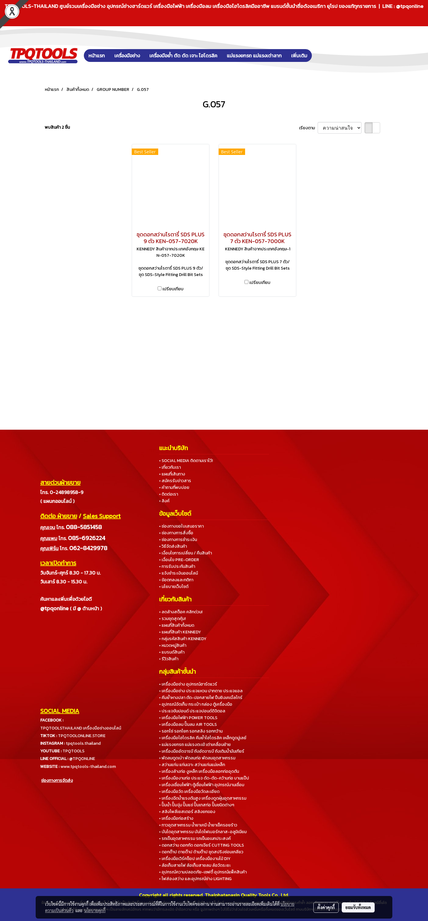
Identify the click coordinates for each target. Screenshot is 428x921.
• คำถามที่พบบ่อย (174, 487)
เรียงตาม (308, 128)
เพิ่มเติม (299, 55)
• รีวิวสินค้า (168, 659)
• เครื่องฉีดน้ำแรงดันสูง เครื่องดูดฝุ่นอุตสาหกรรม (202, 798)
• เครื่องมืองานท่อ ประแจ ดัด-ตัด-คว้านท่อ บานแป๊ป (204, 778)
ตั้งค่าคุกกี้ (326, 907)
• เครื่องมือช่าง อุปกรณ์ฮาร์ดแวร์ (188, 684)
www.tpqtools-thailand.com (88, 766)
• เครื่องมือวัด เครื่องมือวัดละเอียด (189, 791)
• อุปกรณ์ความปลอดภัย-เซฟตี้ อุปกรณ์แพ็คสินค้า (203, 872)
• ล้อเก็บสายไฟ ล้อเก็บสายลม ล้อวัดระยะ (195, 865)
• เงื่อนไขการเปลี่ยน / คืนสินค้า (185, 553)
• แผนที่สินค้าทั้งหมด (176, 625)
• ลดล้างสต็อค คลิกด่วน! (180, 612)
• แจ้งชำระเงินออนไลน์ (178, 573)
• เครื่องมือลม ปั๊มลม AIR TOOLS (188, 724)
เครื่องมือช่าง (127, 55)
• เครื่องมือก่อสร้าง (176, 818)
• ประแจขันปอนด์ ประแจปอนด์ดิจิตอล (192, 711)
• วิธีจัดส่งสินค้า (173, 546)
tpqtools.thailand (83, 743)
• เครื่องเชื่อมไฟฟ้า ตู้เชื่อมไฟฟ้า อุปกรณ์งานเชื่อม (201, 785)
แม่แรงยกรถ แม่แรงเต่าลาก (254, 55)
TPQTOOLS (73, 751)
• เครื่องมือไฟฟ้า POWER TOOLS (188, 718)
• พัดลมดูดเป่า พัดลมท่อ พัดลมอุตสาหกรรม (197, 758)
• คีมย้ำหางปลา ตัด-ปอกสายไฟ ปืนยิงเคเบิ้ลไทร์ (200, 697)
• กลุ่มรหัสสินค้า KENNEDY (182, 639)
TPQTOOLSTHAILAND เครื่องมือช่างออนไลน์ (80, 728)
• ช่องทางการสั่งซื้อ (176, 533)
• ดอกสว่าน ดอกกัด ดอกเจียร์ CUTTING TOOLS (201, 845)
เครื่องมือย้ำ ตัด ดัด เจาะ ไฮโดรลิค (183, 55)
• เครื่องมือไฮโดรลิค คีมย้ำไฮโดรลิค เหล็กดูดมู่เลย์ (202, 738)
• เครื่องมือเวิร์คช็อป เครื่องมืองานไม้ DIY (194, 858)
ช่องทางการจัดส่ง (57, 780)
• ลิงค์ (164, 501)
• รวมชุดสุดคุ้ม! (172, 618)
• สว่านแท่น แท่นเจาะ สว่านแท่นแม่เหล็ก (192, 765)
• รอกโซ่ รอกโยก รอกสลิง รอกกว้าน (191, 731)
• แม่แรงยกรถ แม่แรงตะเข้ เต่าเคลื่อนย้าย (195, 744)
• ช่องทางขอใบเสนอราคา (181, 526)
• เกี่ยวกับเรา (170, 467)
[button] (321, 55)
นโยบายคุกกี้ (94, 910)
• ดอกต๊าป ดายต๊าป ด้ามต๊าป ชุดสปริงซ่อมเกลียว (201, 852)
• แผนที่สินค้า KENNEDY (180, 632)
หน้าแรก (96, 55)
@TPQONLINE (82, 758)
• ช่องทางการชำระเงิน (178, 539)
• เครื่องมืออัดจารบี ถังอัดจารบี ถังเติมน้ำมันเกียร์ (201, 751)
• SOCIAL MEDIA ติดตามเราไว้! (186, 460)
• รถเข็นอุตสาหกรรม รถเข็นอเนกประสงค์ (195, 838)
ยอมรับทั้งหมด (358, 907)
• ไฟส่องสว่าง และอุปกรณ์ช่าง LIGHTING (195, 879)
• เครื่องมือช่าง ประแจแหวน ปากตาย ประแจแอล (201, 691)
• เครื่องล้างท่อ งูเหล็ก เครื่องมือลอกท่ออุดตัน (199, 771)
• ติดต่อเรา (168, 494)
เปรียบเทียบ (173, 289)
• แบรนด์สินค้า (171, 652)
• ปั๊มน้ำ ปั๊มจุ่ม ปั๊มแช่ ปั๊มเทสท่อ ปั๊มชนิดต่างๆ (196, 805)
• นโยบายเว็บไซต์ (173, 586)
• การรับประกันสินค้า (177, 566)
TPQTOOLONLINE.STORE (81, 736)
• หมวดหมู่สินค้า (172, 645)
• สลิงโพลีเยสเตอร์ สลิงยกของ (187, 811)
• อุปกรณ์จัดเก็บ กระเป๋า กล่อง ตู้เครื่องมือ (195, 704)
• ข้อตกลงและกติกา (176, 580)
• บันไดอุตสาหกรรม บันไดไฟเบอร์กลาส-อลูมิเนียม (203, 832)
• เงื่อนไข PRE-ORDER (179, 560)
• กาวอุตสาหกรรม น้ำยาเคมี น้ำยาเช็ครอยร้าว (198, 825)
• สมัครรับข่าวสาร (175, 481)
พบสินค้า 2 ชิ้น (57, 127)
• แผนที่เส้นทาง (172, 474)
